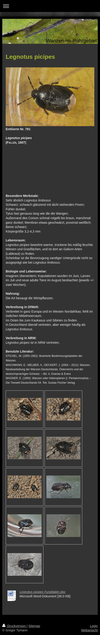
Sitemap (34, 626)
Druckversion (14, 626)
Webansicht (89, 630)
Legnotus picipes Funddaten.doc (42, 592)
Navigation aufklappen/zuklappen (50, 6)
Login (94, 626)
